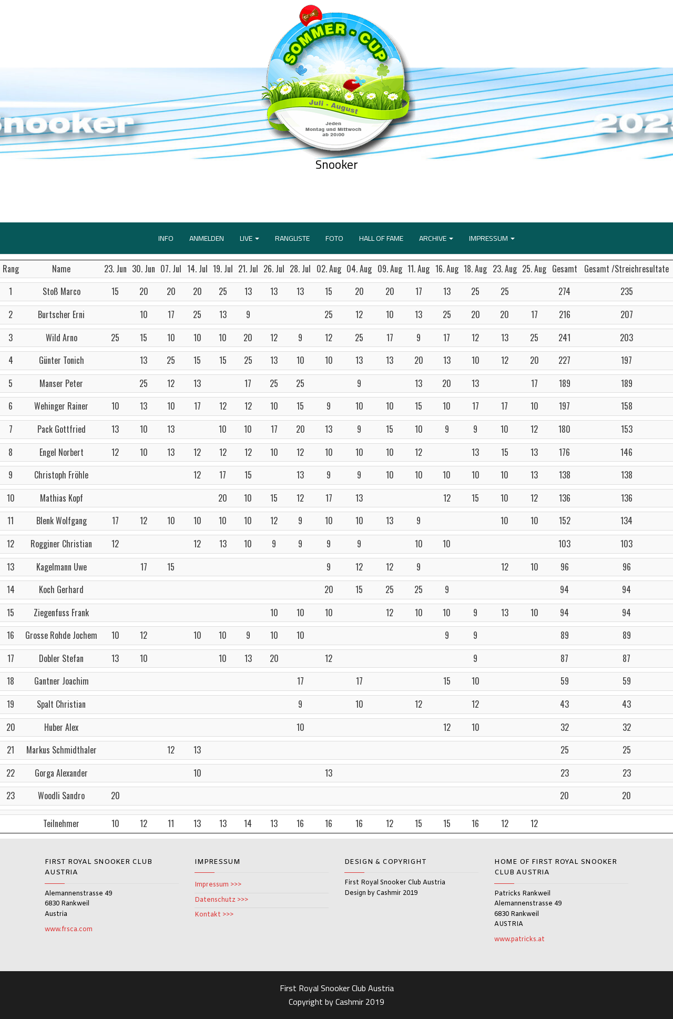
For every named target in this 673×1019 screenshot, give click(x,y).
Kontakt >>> (214, 915)
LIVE (249, 238)
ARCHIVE (436, 238)
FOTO (334, 238)
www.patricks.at (519, 939)
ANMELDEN (206, 238)
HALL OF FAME (381, 238)
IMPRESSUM (492, 238)
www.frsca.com (69, 929)
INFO (166, 238)
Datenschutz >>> (221, 900)
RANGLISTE (292, 238)
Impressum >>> (218, 885)
